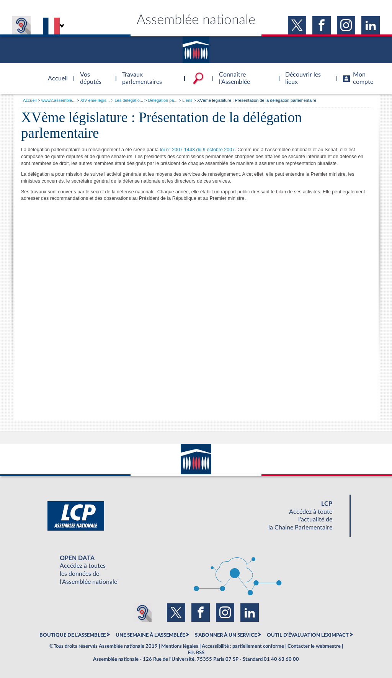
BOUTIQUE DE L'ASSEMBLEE (72, 635)
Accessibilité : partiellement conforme (243, 646)
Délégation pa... (163, 100)
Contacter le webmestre (314, 646)
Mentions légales (179, 646)
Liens (187, 100)
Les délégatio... (128, 100)
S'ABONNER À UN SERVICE (226, 635)
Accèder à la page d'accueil (55, 74)
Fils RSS (196, 652)
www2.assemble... (58, 100)
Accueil (29, 100)
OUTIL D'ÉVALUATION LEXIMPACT (308, 635)
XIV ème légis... (95, 100)
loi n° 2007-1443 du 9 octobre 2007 (197, 149)
